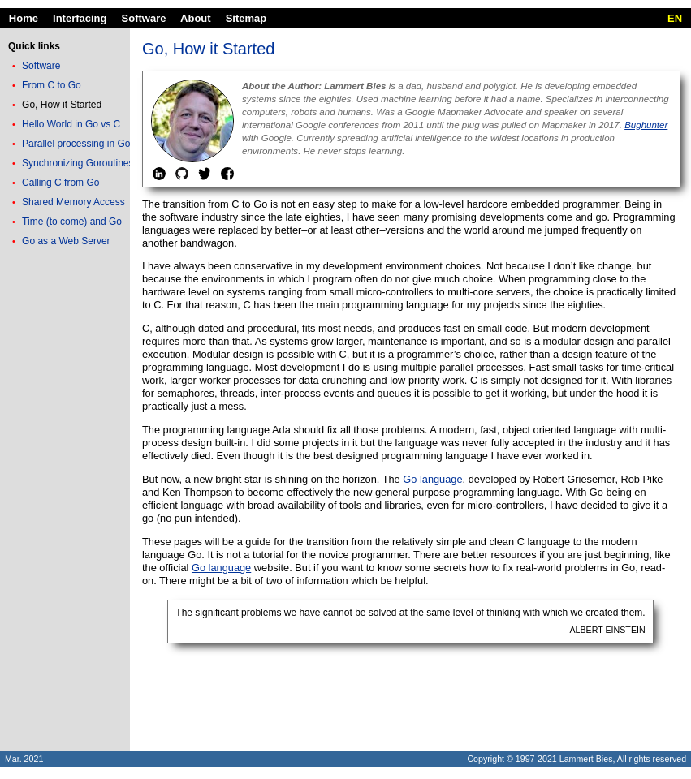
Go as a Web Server (66, 241)
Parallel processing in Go (76, 143)
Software (144, 18)
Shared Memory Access (73, 202)
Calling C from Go (60, 182)
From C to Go (51, 85)
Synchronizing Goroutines (77, 163)
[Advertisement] (65, 507)
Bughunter (645, 125)
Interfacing (79, 18)
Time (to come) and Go (72, 221)
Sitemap (246, 18)
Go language (432, 479)
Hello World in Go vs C (71, 124)
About (195, 18)
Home (23, 18)
